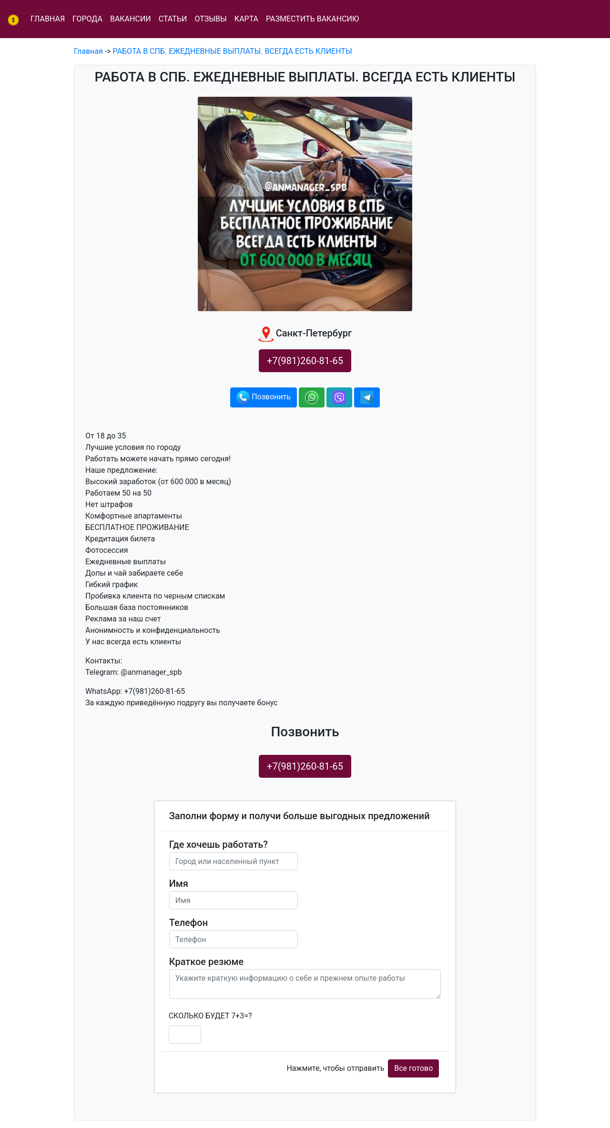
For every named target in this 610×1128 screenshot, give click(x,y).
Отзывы (210, 18)
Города (87, 18)
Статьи (173, 18)
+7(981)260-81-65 (305, 766)
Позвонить (263, 397)
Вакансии (130, 18)
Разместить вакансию (312, 18)
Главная (47, 18)
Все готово (413, 1068)
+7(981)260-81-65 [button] (305, 360)
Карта (246, 18)
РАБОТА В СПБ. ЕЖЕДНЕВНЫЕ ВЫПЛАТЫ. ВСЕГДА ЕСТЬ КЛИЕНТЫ (232, 51)
